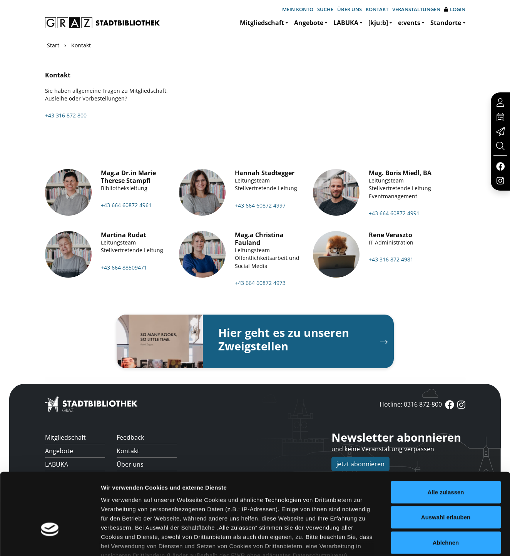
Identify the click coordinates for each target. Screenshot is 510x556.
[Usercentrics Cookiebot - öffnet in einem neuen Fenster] (50, 541)
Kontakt (377, 9)
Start (53, 45)
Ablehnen (446, 489)
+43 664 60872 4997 (260, 205)
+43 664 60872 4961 (126, 205)
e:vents (409, 22)
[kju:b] (378, 22)
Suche (325, 9)
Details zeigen (409, 541)
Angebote (308, 22)
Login (454, 9)
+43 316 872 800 (66, 115)
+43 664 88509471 (124, 267)
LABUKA (345, 22)
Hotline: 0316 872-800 (411, 404)
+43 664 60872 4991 (394, 213)
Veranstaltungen (416, 9)
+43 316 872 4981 (391, 259)
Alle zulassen (445, 438)
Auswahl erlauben (445, 463)
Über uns (349, 9)
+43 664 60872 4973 (260, 282)
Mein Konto (297, 9)
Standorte (445, 22)
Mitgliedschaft (262, 22)
